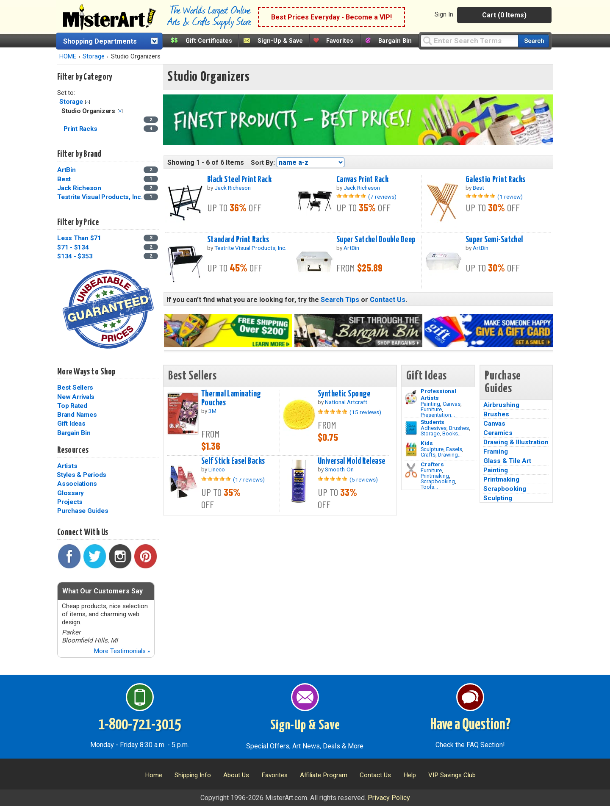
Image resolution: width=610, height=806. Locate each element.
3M (212, 410)
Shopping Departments (100, 41)
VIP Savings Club (452, 775)
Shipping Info (193, 775)
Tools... (429, 487)
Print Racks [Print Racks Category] (81, 129)
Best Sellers (75, 387)
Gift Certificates (209, 40)
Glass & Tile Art (507, 461)
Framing (495, 451)
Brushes (459, 428)
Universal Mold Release (351, 461)
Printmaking (435, 476)
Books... (452, 433)
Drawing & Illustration (516, 442)
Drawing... (450, 454)
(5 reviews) (363, 479)
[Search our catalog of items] (533, 40)
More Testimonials (122, 651)
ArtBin (66, 170)
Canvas (451, 404)
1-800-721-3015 (139, 725)
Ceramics (498, 433)
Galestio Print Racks (496, 179)
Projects (70, 502)
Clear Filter (87, 102)
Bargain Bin (395, 40)
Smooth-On (339, 469)
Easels (454, 449)
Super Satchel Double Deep (376, 239)
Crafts (428, 454)
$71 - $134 (73, 247)
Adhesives (433, 428)
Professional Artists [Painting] (438, 394)
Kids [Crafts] (427, 443)
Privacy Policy (389, 798)
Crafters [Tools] (432, 464)
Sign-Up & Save (280, 40)
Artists (67, 466)
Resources (73, 450)
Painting (430, 404)
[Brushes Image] (411, 428)
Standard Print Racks (238, 239)
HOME (67, 56)
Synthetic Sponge (344, 394)
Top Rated (72, 406)
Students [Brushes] (432, 421)
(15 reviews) (365, 412)
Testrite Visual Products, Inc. (100, 197)
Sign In (444, 14)
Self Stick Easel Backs (233, 461)
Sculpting (497, 498)
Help (409, 775)
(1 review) (510, 196)
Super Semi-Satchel (494, 239)
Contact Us (387, 300)
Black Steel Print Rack (239, 179)
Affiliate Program (323, 775)
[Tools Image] (411, 470)
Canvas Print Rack (362, 179)
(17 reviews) (249, 479)
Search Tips (340, 300)
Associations (77, 483)
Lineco (216, 469)
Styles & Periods (81, 475)
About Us (236, 775)
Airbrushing (501, 405)
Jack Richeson (79, 188)
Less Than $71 (79, 238)
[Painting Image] (411, 397)
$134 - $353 (74, 256)
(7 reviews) (382, 196)
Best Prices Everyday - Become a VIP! (331, 17)
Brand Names (77, 414)
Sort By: (263, 162)
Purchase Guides (82, 511)
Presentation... (438, 415)
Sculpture (432, 449)
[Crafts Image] (411, 449)
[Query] (469, 40)
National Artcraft (346, 402)
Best (64, 179)
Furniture (431, 409)
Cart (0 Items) (504, 15)
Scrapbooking (438, 481)
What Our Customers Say (102, 591)
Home (153, 775)
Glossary (70, 493)
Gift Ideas (71, 423)
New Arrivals (75, 397)
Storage (94, 56)
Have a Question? (470, 725)
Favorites (339, 40)
